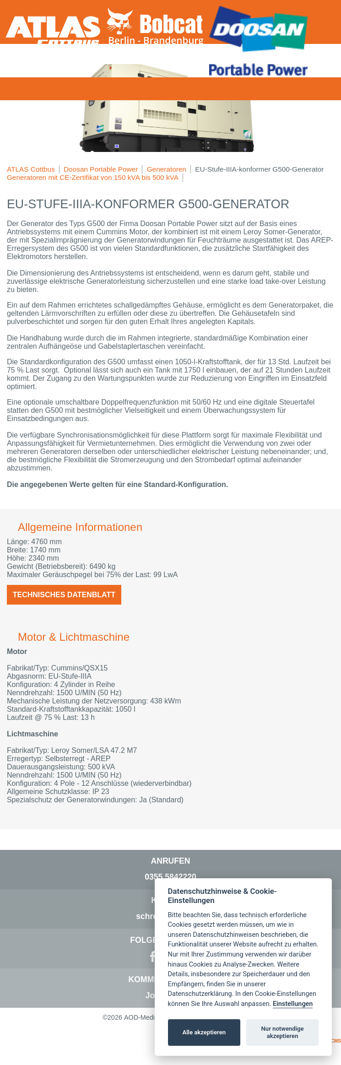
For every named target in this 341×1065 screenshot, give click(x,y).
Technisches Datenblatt (64, 595)
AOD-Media (141, 1017)
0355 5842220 (170, 876)
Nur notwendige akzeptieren (282, 1032)
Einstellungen (293, 1004)
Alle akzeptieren (204, 1032)
